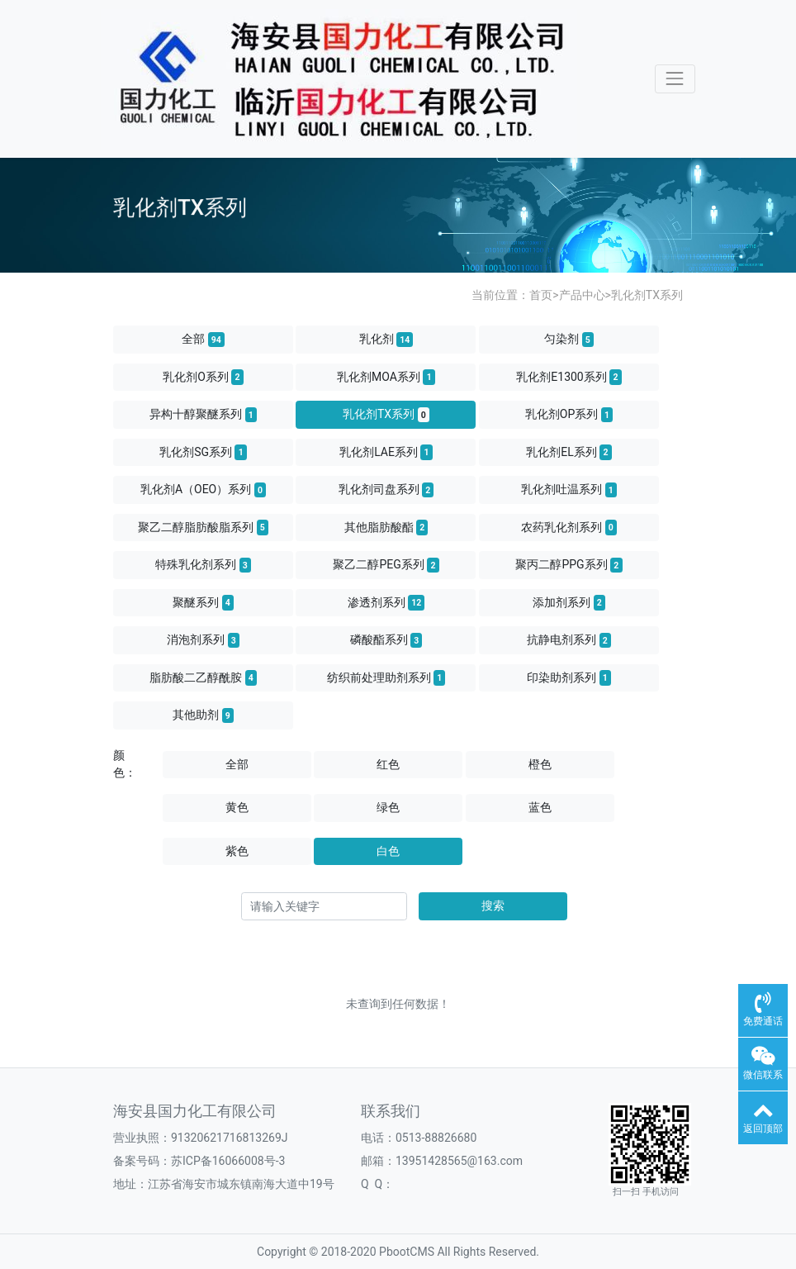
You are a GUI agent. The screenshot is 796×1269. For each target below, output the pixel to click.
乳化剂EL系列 (568, 451)
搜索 (493, 905)
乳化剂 (386, 339)
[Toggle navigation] (675, 78)
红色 (388, 764)
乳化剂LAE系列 (386, 451)
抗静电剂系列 (569, 640)
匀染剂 (569, 339)
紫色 (237, 851)
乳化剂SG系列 (203, 451)
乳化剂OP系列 (569, 414)
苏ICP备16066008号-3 (228, 1160)
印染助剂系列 (569, 677)
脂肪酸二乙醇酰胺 (203, 677)
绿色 (388, 807)
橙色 (540, 764)
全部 (203, 339)
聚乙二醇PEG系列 (385, 565)
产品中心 (582, 295)
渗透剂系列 (386, 602)
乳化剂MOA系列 (386, 376)
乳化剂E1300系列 (568, 376)
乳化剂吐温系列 (569, 489)
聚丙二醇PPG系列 (568, 565)
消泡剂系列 (203, 640)
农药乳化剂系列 (569, 527)
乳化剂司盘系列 (386, 489)
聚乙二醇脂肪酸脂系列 (203, 527)
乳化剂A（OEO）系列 (203, 489)
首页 (540, 295)
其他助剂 (203, 715)
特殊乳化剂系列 (203, 565)
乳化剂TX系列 (647, 295)
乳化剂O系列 (203, 376)
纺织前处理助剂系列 (386, 677)
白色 (388, 851)
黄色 (237, 807)
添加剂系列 (569, 602)
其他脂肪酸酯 (386, 527)
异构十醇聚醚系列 (203, 414)
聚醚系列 (203, 602)
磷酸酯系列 (386, 640)
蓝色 (540, 807)
